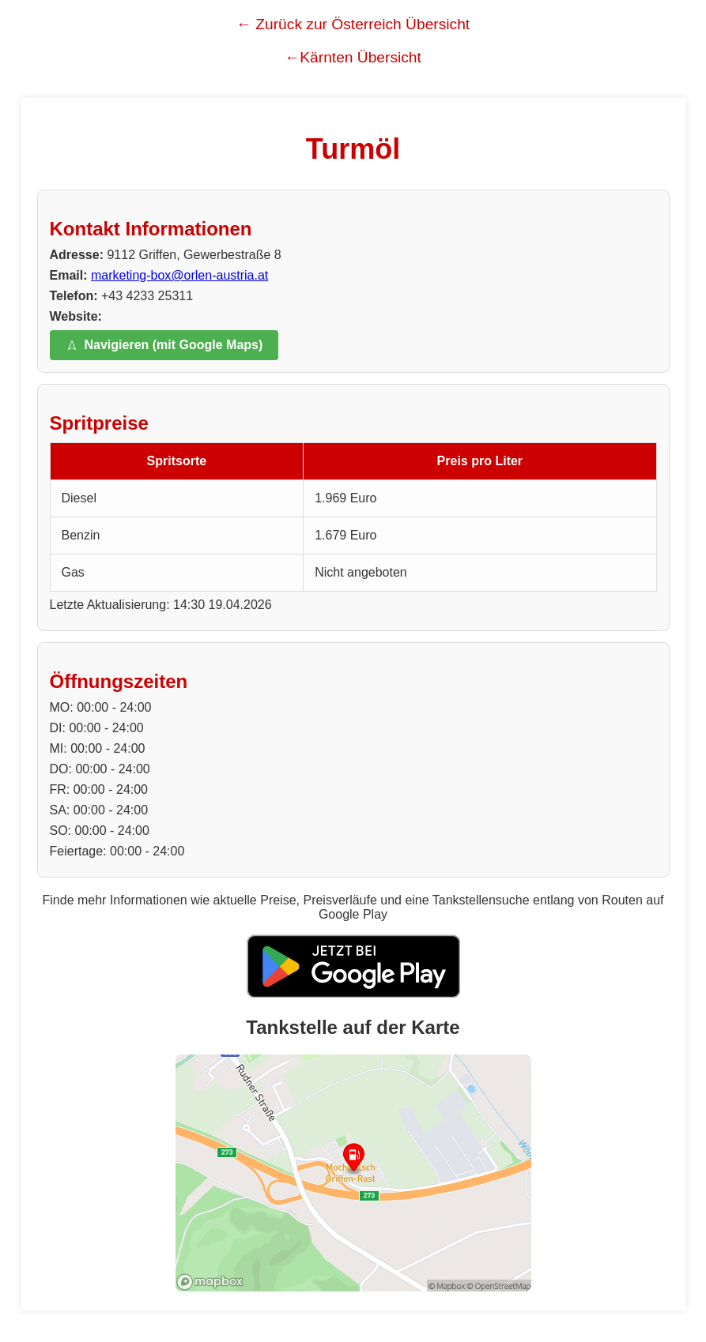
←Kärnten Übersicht (353, 57)
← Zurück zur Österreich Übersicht (353, 24)
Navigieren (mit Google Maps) (164, 344)
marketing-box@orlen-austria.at (179, 275)
